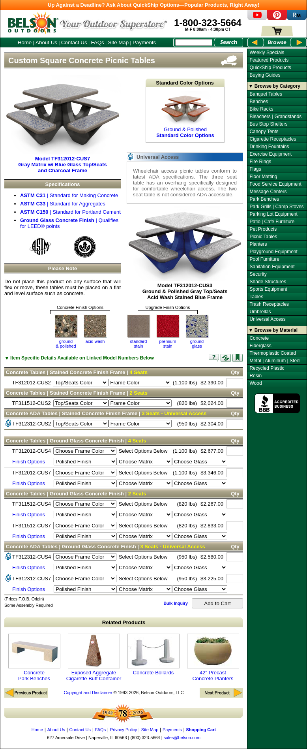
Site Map (118, 42)
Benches (258, 101)
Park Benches (264, 199)
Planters (258, 244)
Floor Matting (263, 176)
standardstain (138, 343)
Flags (255, 169)
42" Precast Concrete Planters (213, 657)
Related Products (124, 622)
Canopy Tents (263, 131)
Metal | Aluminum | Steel (274, 360)
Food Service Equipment (275, 184)
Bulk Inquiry (175, 603)
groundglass (197, 343)
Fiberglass (260, 345)
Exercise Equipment (270, 154)
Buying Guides (264, 75)
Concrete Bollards (153, 655)
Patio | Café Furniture (271, 221)
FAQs (97, 42)
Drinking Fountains (269, 146)
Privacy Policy (123, 729)
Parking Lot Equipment (273, 214)
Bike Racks (261, 109)
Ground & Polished (185, 114)
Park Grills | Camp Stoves (276, 206)
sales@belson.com (182, 737)
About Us (46, 42)
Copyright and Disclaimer (88, 692)
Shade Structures (267, 281)
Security (257, 274)
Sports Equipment (268, 289)
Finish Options (28, 462)
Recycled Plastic (266, 368)
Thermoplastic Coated (272, 353)
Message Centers (267, 191)
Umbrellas (260, 311)
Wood (255, 383)
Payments (144, 42)
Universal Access (267, 319)
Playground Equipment (273, 251)
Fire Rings (260, 161)
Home (25, 42)
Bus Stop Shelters (268, 124)
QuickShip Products (270, 67)
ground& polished (66, 343)
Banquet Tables (265, 94)
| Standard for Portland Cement (70, 212)
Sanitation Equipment (271, 266)
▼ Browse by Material (273, 330)
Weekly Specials (266, 52)
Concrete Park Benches (34, 657)
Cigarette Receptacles (272, 139)
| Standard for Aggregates (62, 204)
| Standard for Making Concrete (69, 195)
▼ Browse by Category (274, 86)
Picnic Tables (263, 236)
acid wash (95, 341)
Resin (255, 375)
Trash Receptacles (269, 304)
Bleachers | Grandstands (275, 116)
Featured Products (268, 60)
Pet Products (263, 229)
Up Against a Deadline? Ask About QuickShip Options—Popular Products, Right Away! (153, 5)
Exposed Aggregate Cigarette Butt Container (93, 657)
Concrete (259, 338)
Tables (256, 296)
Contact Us (74, 42)
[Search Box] (193, 42)
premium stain (167, 343)
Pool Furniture (264, 259)
